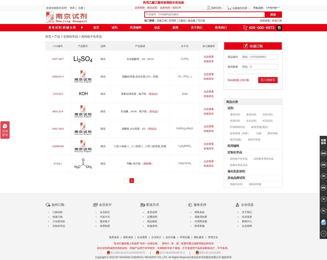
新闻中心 (247, 221)
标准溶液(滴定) (259, 127)
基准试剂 (251, 114)
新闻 (175, 27)
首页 (96, 27)
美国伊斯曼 (255, 184)
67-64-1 (58, 163)
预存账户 (105, 221)
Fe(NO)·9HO (184, 128)
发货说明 (152, 212)
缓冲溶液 (273, 133)
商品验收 (152, 221)
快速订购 (277, 20)
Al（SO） (185, 76)
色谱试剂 (235, 120)
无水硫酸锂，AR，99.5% (140, 59)
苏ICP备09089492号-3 (170, 252)
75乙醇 (201, 20)
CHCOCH (185, 163)
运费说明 (152, 216)
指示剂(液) (236, 139)
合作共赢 (171, 237)
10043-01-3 (58, 76)
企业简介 (156, 237)
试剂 (114, 27)
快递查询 (152, 226)
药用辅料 (136, 27)
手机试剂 (258, 7)
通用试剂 (235, 114)
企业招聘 (247, 226)
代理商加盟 (201, 221)
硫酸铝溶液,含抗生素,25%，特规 (140, 76)
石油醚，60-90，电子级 (140, 111)
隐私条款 (128, 237)
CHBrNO (184, 145)
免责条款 (114, 237)
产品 (57, 36)
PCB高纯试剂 (237, 127)
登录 (72, 7)
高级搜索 (265, 20)
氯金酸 (191, 20)
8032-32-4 (58, 111)
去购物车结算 (239, 8)
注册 (80, 7)
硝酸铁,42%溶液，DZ (140, 128)
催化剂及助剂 (236, 171)
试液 (258, 133)
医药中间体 (254, 139)
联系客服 (200, 226)
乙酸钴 (182, 20)
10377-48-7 (58, 59)
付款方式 (105, 216)
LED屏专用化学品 (264, 158)
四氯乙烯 (162, 20)
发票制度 (105, 226)
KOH (184, 93)
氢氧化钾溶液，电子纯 (140, 93)
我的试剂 (216, 7)
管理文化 (213, 237)
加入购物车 (268, 80)
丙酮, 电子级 (140, 163)
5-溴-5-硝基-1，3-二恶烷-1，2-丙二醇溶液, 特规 (140, 146)
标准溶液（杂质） (240, 133)
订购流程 (58, 212)
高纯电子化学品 (239, 158)
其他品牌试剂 (236, 177)
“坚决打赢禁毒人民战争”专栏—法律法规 (135, 243)
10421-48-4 (58, 128)
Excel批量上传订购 (238, 80)
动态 (157, 27)
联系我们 (221, 27)
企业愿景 (142, 237)
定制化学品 (70, 36)
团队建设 (199, 237)
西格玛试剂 (236, 184)
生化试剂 (251, 120)
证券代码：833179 (170, 7)
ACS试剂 (268, 120)
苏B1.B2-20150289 (208, 252)
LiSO (185, 58)
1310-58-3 (58, 93)
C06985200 (58, 146)
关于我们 (196, 27)
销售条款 (200, 212)
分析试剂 (268, 114)
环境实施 (185, 237)
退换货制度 (201, 216)
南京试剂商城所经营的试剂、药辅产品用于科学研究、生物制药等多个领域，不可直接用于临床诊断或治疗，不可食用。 (163, 248)
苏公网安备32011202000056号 (125, 252)
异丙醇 (172, 20)
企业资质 (247, 216)
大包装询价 (59, 221)
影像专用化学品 (239, 165)
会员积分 (105, 212)
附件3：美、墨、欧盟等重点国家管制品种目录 (188, 243)
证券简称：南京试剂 (147, 7)
